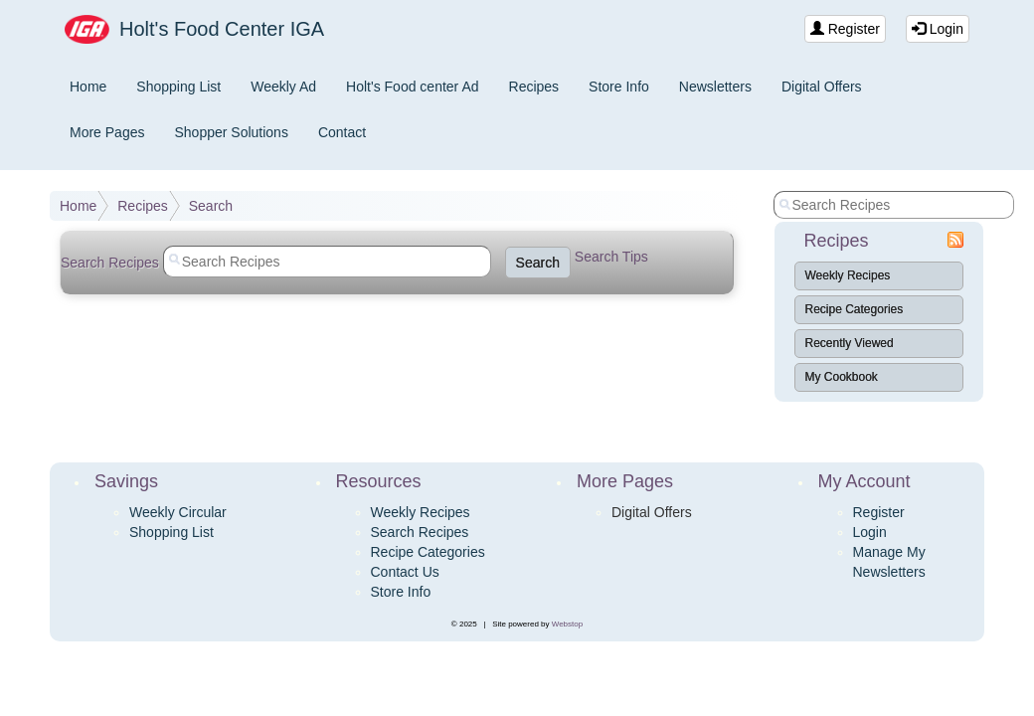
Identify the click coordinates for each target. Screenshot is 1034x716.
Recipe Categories (854, 309)
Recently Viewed (849, 343)
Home (88, 86)
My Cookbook (841, 377)
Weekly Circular (178, 512)
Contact (342, 132)
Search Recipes (420, 532)
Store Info (619, 86)
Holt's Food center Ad (412, 86)
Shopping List (178, 86)
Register (845, 29)
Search (211, 206)
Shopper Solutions (230, 132)
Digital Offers (821, 86)
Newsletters (715, 86)
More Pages (107, 132)
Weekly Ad (283, 86)
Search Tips (611, 257)
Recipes (534, 86)
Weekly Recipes (848, 275)
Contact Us (405, 572)
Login (937, 29)
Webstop (567, 624)
